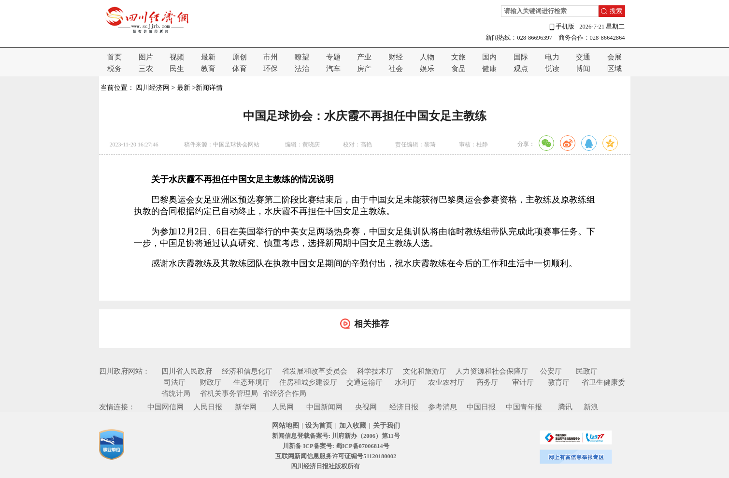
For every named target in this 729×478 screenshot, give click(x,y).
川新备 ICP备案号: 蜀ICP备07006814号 (336, 446)
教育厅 (559, 382)
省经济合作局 (284, 393)
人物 (427, 57)
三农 (146, 68)
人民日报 (207, 407)
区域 (614, 68)
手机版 (561, 26)
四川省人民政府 (186, 371)
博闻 (583, 68)
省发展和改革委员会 (314, 371)
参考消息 (442, 407)
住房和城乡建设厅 (308, 382)
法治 (302, 68)
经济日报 (403, 407)
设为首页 (318, 425)
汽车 (333, 68)
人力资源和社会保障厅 (492, 371)
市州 (270, 57)
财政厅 (210, 382)
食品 (458, 68)
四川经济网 (153, 87)
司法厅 (175, 382)
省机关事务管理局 (229, 393)
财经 (395, 57)
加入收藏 (352, 425)
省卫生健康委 (603, 382)
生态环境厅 (251, 382)
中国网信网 (165, 407)
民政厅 (587, 371)
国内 (489, 57)
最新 (208, 57)
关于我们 (386, 425)
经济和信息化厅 (247, 371)
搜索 (616, 11)
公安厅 (551, 371)
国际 (521, 57)
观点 (521, 68)
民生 (177, 68)
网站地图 (285, 425)
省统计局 (175, 393)
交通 (583, 57)
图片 (146, 57)
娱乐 (427, 68)
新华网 (246, 407)
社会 (395, 68)
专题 (333, 57)
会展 (614, 57)
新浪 (591, 407)
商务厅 (487, 382)
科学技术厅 (375, 371)
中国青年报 (524, 407)
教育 (208, 68)
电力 (552, 57)
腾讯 (565, 407)
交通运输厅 (364, 382)
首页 (114, 57)
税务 (114, 68)
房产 (364, 68)
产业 (364, 57)
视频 (177, 57)
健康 (489, 68)
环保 (270, 68)
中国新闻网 (324, 407)
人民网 (283, 407)
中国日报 (481, 407)
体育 (239, 68)
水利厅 (405, 382)
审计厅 (523, 382)
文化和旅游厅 (424, 371)
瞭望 (302, 57)
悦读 (552, 68)
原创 (239, 57)
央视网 (366, 407)
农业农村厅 (446, 382)
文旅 (458, 57)
